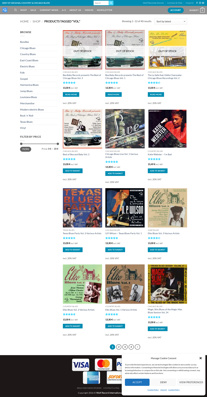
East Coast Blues (29, 60)
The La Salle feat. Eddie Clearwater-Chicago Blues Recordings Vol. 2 (165, 76)
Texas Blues (26, 121)
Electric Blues (27, 66)
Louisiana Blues (28, 97)
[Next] (137, 347)
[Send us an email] (203, 3)
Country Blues (28, 54)
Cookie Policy (153, 390)
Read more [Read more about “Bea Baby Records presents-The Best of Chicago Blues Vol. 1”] (113, 94)
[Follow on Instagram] (200, 3)
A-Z (64, 10)
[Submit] (111, 3)
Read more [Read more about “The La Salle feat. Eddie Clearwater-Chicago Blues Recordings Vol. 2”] (156, 94)
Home (24, 21)
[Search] (15, 10)
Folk (22, 72)
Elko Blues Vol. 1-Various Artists (121, 309)
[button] (200, 358)
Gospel (24, 78)
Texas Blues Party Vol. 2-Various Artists (82, 233)
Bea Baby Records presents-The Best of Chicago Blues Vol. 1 (124, 76)
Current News (49, 10)
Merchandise (27, 103)
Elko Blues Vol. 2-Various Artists (79, 309)
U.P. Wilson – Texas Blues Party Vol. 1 (123, 233)
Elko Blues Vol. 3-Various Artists (163, 233)
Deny (163, 382)
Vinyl (23, 127)
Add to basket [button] (72, 171)
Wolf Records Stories (153, 3)
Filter (25, 149)
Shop (23, 10)
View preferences (190, 382)
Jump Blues (26, 90)
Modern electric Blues (32, 109)
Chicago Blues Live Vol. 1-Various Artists (121, 155)
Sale (33, 10)
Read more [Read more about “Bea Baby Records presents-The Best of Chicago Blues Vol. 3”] (71, 94)
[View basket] (197, 10)
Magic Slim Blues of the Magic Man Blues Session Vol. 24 (165, 311)
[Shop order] (170, 21)
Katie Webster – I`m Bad (160, 154)
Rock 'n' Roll (26, 115)
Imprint (163, 390)
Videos (89, 10)
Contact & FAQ (174, 3)
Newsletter (104, 10)
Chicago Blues (27, 48)
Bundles (24, 41)
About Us (75, 10)
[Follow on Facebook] (197, 3)
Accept (137, 382)
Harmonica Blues (29, 84)
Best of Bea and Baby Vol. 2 (76, 154)
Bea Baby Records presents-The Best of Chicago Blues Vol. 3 (82, 76)
